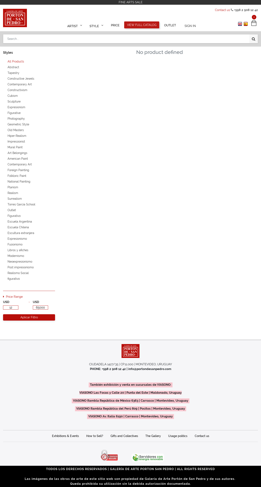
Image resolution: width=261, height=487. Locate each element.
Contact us (222, 10)
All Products (16, 61)
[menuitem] (115, 24)
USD (6, 302)
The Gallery (153, 436)
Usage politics (177, 436)
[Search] (253, 37)
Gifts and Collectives (124, 436)
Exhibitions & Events (65, 436)
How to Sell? (94, 436)
